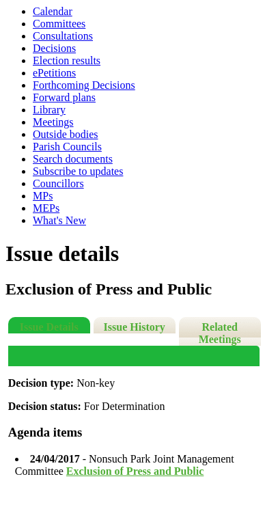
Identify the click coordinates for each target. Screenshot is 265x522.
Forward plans (64, 97)
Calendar (52, 11)
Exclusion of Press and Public (135, 471)
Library (49, 109)
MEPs (46, 208)
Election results (66, 60)
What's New (59, 220)
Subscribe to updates (78, 171)
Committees (59, 23)
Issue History (134, 327)
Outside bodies (65, 134)
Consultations (63, 36)
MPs (43, 196)
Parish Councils (67, 146)
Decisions (54, 48)
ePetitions (54, 73)
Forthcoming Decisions (84, 85)
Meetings (53, 122)
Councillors (58, 183)
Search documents (73, 159)
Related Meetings (220, 333)
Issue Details (49, 327)
